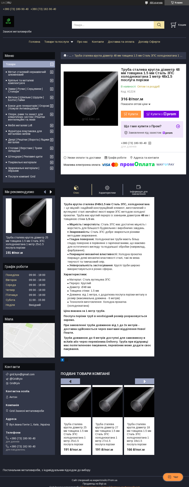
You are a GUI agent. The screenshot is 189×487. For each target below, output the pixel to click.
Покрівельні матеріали (22, 162)
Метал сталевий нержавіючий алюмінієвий (27, 73)
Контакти (98, 41)
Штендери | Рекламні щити (25, 156)
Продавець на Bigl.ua (94, 483)
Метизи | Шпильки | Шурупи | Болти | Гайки (26, 99)
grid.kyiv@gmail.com (22, 374)
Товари (10, 64)
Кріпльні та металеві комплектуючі (21, 82)
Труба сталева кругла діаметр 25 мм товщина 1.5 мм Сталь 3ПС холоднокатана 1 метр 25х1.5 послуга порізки (76, 434)
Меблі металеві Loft (20, 125)
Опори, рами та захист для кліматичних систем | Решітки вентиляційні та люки (26, 117)
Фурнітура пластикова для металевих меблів (25, 132)
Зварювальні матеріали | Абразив (23, 169)
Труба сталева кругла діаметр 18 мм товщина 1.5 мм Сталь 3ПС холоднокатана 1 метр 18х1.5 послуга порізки (139, 434)
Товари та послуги (56, 41)
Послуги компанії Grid (21, 176)
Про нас (82, 41)
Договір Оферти (149, 41)
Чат (173, 477)
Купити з (163, 114)
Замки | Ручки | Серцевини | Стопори (25, 90)
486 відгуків (156, 2)
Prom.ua (112, 480)
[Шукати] (159, 25)
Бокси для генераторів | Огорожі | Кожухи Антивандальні (28, 107)
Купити (133, 114)
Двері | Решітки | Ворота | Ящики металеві (28, 141)
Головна (34, 41)
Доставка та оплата (121, 41)
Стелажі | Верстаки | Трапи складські (25, 149)
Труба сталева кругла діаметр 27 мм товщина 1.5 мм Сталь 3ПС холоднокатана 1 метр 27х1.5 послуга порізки (107, 434)
